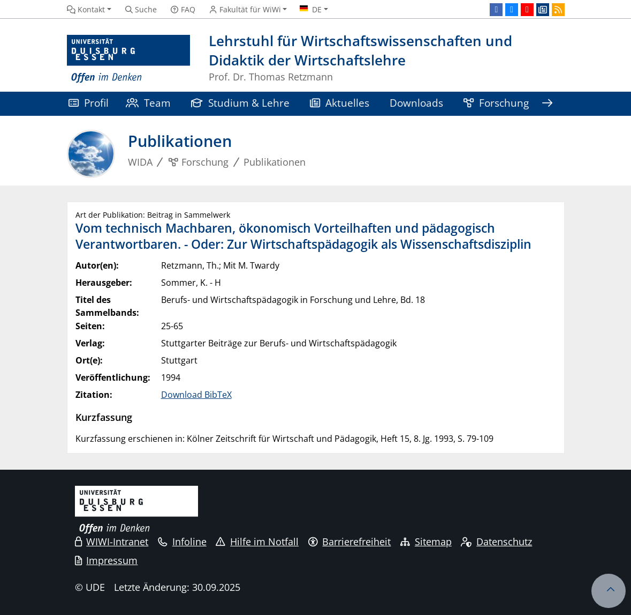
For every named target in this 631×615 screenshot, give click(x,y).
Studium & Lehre (240, 102)
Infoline (182, 541)
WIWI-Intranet (112, 541)
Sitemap (426, 541)
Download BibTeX (196, 395)
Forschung (496, 102)
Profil (89, 102)
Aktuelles (339, 102)
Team (148, 102)
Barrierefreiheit (349, 541)
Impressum (106, 560)
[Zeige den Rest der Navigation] (547, 104)
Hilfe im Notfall (257, 541)
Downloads (416, 102)
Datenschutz (496, 541)
